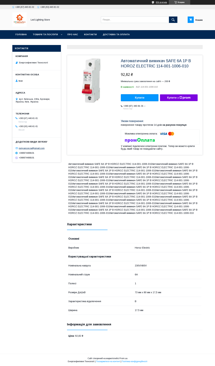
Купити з (178, 97)
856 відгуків (161, 2)
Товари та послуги (45, 34)
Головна (21, 34)
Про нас (72, 34)
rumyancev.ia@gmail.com (32, 148)
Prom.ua (123, 358)
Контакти (90, 34)
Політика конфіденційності (134, 361)
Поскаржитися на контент (108, 361)
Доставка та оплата (116, 34)
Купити (139, 97)
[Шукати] (173, 20)
